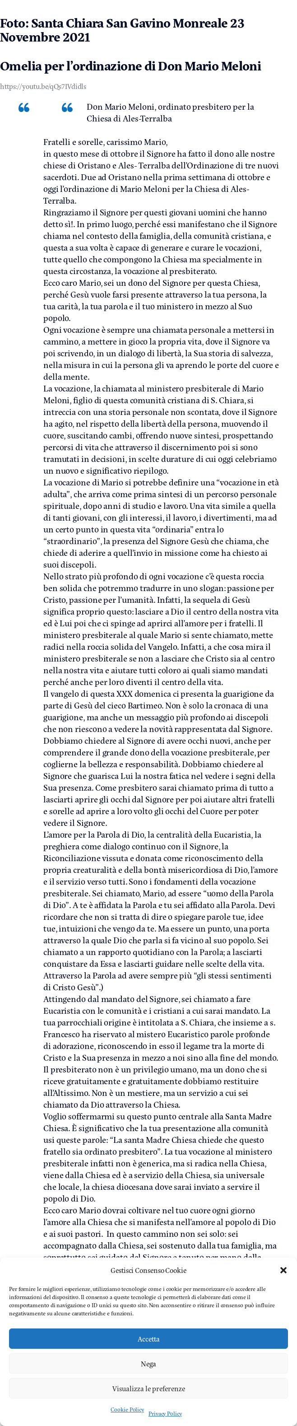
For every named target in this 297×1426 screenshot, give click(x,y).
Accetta (149, 1338)
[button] (283, 1270)
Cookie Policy (127, 1409)
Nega (148, 1363)
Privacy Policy (165, 1413)
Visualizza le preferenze (148, 1388)
